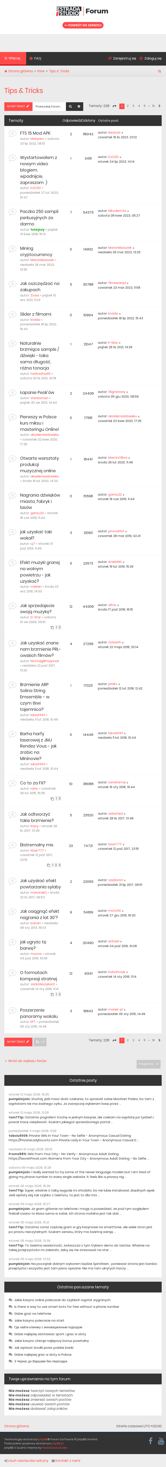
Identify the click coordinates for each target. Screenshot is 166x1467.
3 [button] (133, 106)
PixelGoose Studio (54, 1448)
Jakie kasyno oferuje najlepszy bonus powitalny (51, 1341)
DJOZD (35, 188)
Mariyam (37, 139)
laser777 (37, 850)
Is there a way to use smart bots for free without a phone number (66, 1307)
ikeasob (114, 132)
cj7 (32, 543)
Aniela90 (115, 562)
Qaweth (114, 642)
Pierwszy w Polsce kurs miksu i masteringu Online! (39, 423)
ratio (34, 788)
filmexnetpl (117, 283)
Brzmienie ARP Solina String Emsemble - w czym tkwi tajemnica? (34, 697)
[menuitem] (35, 59)
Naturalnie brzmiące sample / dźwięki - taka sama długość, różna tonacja (39, 355)
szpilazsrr (115, 880)
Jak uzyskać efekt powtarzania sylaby (40, 884)
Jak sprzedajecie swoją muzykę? (37, 609)
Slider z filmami (35, 314)
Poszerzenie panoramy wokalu (39, 1013)
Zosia (34, 295)
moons (36, 954)
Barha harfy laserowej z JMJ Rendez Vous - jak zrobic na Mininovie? (38, 746)
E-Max (113, 342)
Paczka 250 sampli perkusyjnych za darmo (39, 218)
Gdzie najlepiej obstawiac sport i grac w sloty (50, 1334)
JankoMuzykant (42, 984)
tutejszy (37, 229)
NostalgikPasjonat (44, 661)
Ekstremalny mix (36, 845)
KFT (33, 1022)
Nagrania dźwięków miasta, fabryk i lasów (40, 501)
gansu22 (37, 513)
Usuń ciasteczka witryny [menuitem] (26, 1460)
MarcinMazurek (42, 260)
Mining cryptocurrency (36, 252)
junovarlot (116, 531)
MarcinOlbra (117, 457)
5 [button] (144, 106)
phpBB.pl (57, 1443)
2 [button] (128, 106)
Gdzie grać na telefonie (32, 1313)
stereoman (39, 398)
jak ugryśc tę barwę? (33, 945)
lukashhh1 (37, 715)
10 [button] (153, 106)
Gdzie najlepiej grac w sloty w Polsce (43, 1354)
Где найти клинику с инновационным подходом (48, 1327)
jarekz (112, 684)
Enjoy (34, 826)
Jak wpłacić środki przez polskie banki (43, 1348)
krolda (35, 320)
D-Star (35, 617)
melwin (36, 586)
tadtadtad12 (40, 373)
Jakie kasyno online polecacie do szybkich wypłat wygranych (62, 1300)
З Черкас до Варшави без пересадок (40, 1361)
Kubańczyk (116, 972)
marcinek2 (38, 892)
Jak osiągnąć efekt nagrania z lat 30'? (39, 914)
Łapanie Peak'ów (37, 392)
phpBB (42, 1439)
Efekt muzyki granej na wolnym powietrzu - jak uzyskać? (40, 572)
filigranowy (116, 392)
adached (115, 813)
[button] (114, 106)
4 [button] (139, 106)
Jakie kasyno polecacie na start (39, 1320)
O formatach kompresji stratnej (38, 976)
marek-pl (115, 1009)
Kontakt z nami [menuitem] (66, 1460)
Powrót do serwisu (83, 25)
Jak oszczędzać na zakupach (39, 287)
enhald (113, 941)
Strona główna (16, 1426)
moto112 (114, 910)
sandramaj (117, 782)
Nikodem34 (117, 211)
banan (35, 923)
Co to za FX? (32, 783)
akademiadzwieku (44, 435)
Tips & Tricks (23, 90)
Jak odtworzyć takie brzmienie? (37, 817)
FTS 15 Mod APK (35, 133)
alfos (112, 605)
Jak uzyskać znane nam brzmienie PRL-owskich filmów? (40, 649)
